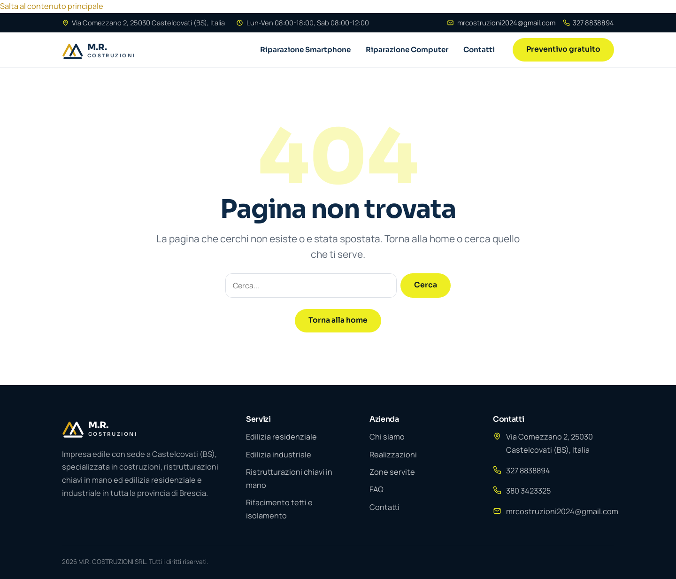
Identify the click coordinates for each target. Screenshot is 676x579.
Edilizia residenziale (281, 437)
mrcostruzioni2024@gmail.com (501, 22)
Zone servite (392, 472)
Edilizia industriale (278, 454)
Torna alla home (338, 320)
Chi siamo (387, 437)
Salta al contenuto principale (51, 6)
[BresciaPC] (113, 50)
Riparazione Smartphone (305, 49)
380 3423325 (528, 491)
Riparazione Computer (407, 49)
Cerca (425, 285)
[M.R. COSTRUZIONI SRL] (142, 427)
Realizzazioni (393, 454)
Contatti (479, 49)
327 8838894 (588, 22)
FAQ (376, 489)
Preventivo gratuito (563, 49)
